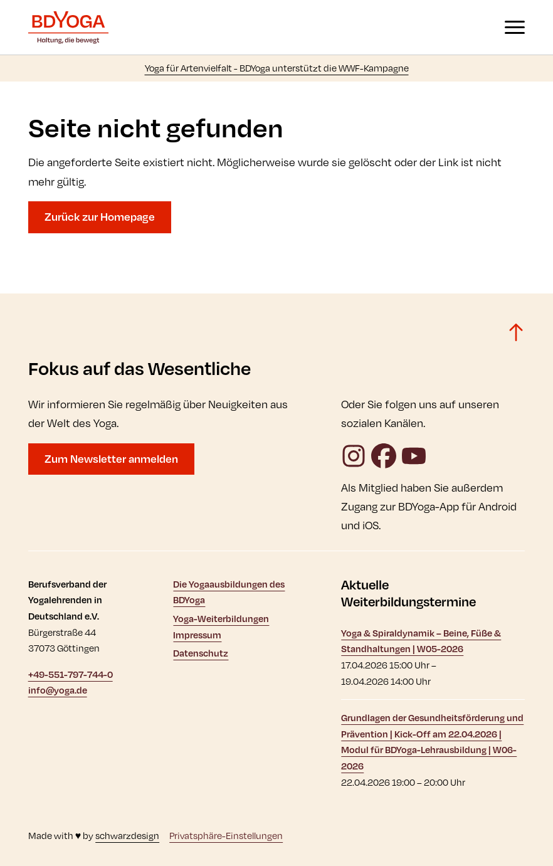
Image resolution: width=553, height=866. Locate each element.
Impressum (197, 635)
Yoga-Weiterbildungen (221, 618)
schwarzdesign (127, 835)
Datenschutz (200, 653)
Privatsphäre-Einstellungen (226, 835)
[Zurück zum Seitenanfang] (516, 332)
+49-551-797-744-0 (70, 674)
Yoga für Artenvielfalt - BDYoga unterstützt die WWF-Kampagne (277, 68)
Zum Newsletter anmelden (111, 459)
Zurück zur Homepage (100, 216)
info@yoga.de (57, 690)
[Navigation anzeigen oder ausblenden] (515, 27)
